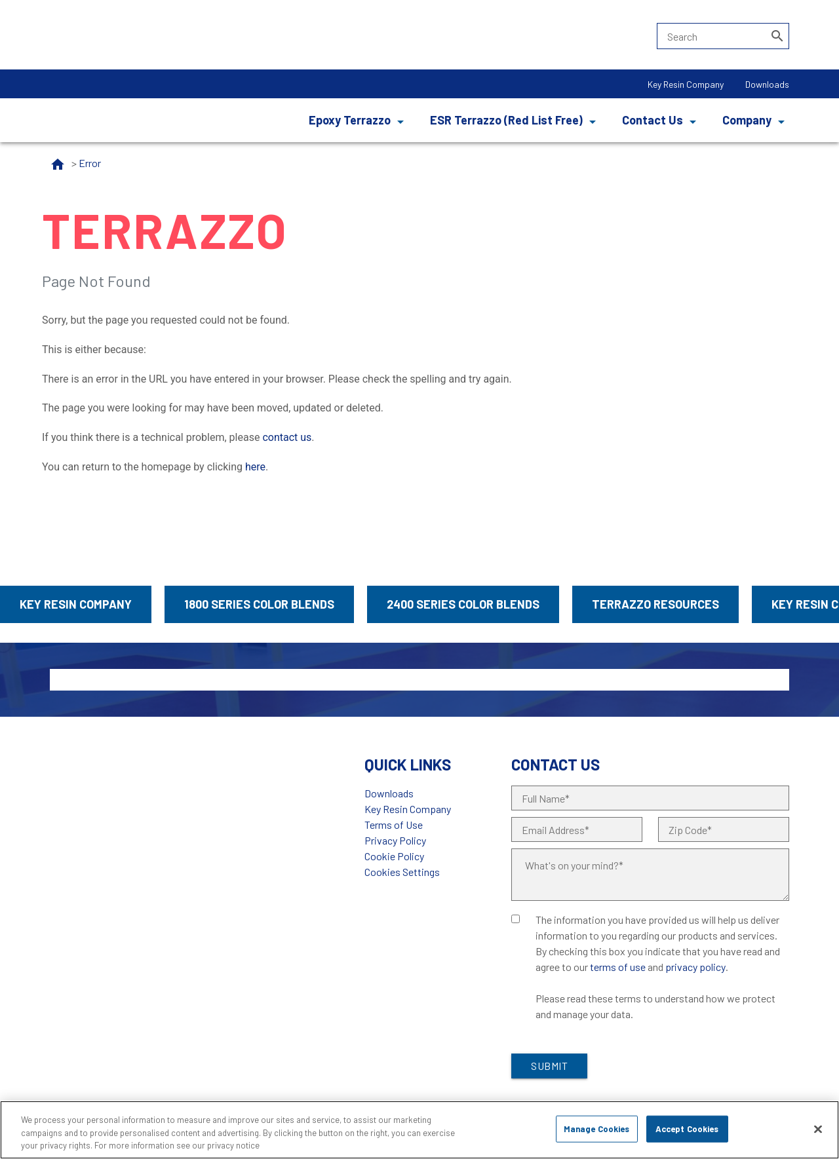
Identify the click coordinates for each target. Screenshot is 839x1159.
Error (90, 163)
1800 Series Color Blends (259, 604)
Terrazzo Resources (655, 604)
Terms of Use (393, 824)
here (255, 467)
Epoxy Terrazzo (350, 120)
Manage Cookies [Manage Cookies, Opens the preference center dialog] (597, 1128)
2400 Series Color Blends (463, 604)
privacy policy (695, 966)
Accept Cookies (687, 1128)
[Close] (818, 1128)
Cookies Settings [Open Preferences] (402, 871)
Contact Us (652, 120)
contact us (286, 437)
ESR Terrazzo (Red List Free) (506, 120)
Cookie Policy (394, 856)
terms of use (618, 966)
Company (746, 120)
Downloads (767, 84)
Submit (549, 1065)
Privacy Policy (395, 840)
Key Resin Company (686, 84)
